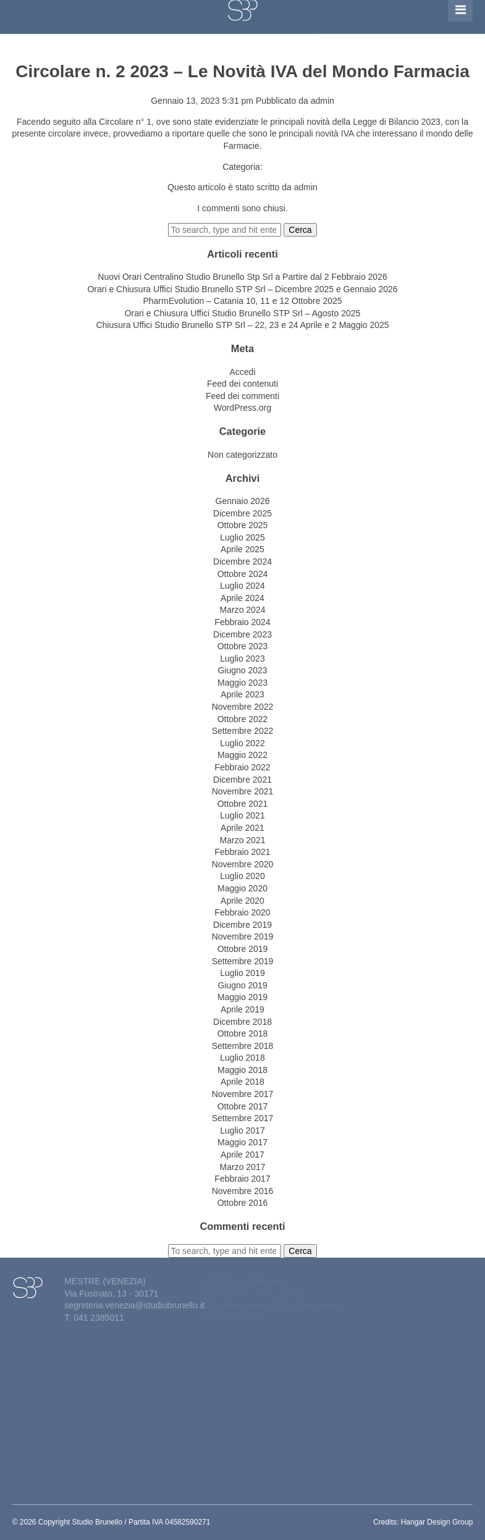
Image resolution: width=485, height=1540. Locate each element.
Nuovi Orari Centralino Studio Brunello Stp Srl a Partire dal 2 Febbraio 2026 (242, 277)
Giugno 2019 (242, 985)
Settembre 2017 (243, 1118)
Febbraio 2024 (242, 622)
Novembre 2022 (243, 707)
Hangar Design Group (437, 1522)
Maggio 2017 (242, 1142)
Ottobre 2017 (242, 1106)
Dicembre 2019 (242, 925)
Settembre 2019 (243, 961)
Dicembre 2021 (242, 780)
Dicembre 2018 (242, 1022)
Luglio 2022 (242, 743)
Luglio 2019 (242, 973)
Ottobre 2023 (242, 646)
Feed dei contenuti (242, 384)
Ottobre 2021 (242, 804)
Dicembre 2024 (242, 561)
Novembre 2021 (243, 791)
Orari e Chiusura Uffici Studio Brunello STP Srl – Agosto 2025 (243, 313)
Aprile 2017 (242, 1154)
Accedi (242, 372)
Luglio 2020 (242, 876)
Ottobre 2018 (242, 1033)
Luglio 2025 (242, 537)
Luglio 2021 (242, 815)
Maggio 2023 (242, 683)
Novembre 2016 (243, 1191)
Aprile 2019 (242, 1009)
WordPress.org (242, 408)
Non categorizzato (242, 455)
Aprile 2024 (242, 598)
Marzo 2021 (243, 840)
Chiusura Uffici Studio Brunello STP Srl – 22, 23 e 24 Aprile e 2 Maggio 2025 (242, 325)
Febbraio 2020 (242, 912)
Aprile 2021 (242, 828)
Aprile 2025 (242, 549)
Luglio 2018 (242, 1057)
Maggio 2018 (242, 1070)
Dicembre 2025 (242, 513)
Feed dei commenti (242, 396)
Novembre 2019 (243, 936)
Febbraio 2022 (242, 767)
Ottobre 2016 (242, 1203)
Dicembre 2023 (242, 634)
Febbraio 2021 (242, 852)
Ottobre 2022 (242, 719)
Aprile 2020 (242, 901)
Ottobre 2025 (242, 525)
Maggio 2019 (242, 997)
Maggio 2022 (242, 755)
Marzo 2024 (243, 610)
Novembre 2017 (243, 1094)
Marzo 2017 (243, 1167)
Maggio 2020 (242, 888)
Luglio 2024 (242, 586)
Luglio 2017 (242, 1130)
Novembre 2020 (243, 864)
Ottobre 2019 (242, 949)
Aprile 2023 (242, 694)
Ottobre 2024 (242, 574)
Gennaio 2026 (243, 501)
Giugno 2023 (242, 670)
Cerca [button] (300, 230)
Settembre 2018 (243, 1046)
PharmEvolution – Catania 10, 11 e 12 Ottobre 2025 (242, 301)
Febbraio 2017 (242, 1179)
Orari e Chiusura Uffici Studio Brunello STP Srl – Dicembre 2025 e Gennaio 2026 (242, 289)
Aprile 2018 (242, 1082)
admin (322, 101)
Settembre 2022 (243, 731)
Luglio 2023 (242, 658)
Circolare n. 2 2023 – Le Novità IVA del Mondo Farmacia (242, 71)
